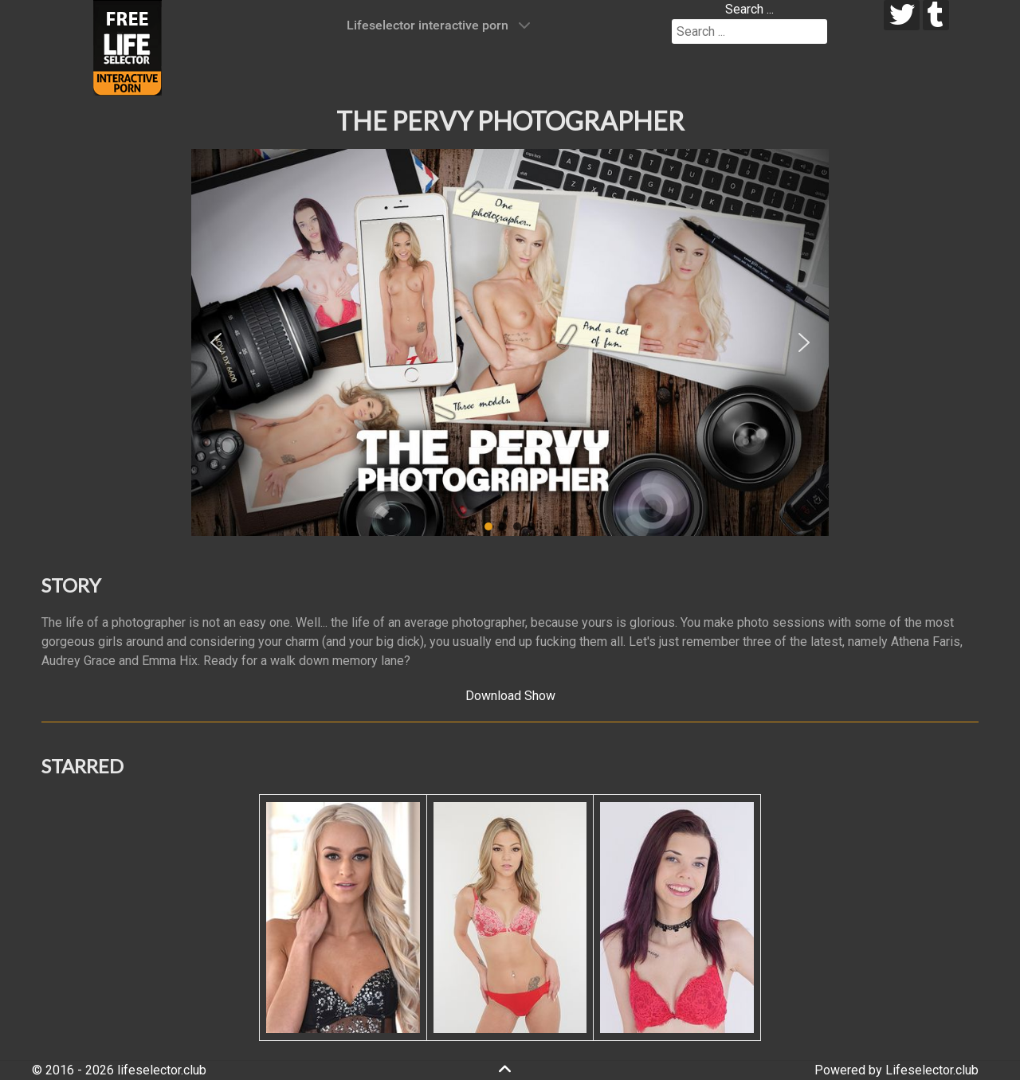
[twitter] (902, 15)
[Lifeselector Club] (127, 46)
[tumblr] (936, 15)
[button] (216, 342)
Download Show (510, 695)
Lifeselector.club (932, 1070)
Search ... (749, 9)
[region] (510, 342)
